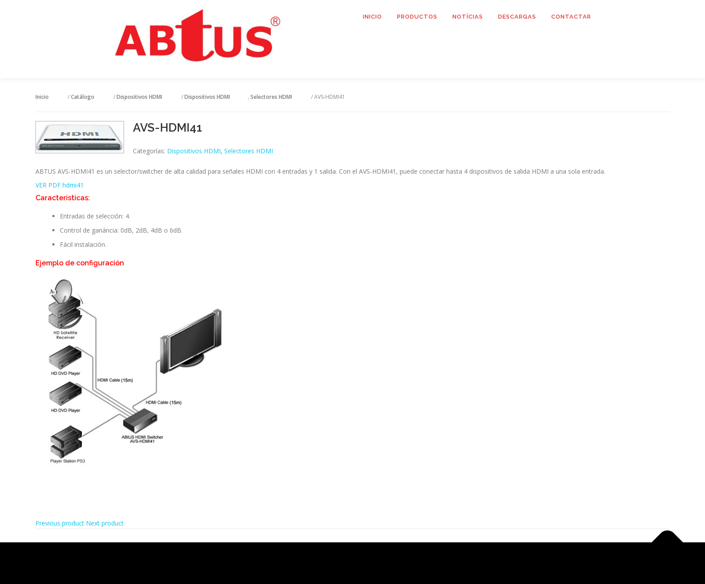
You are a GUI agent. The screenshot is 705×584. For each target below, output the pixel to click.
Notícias (467, 16)
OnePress (364, 563)
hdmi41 (73, 185)
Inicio (372, 16)
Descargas (517, 16)
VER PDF (48, 185)
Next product (105, 523)
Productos (417, 16)
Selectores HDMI (248, 151)
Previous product (59, 523)
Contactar (571, 16)
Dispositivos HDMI (194, 151)
